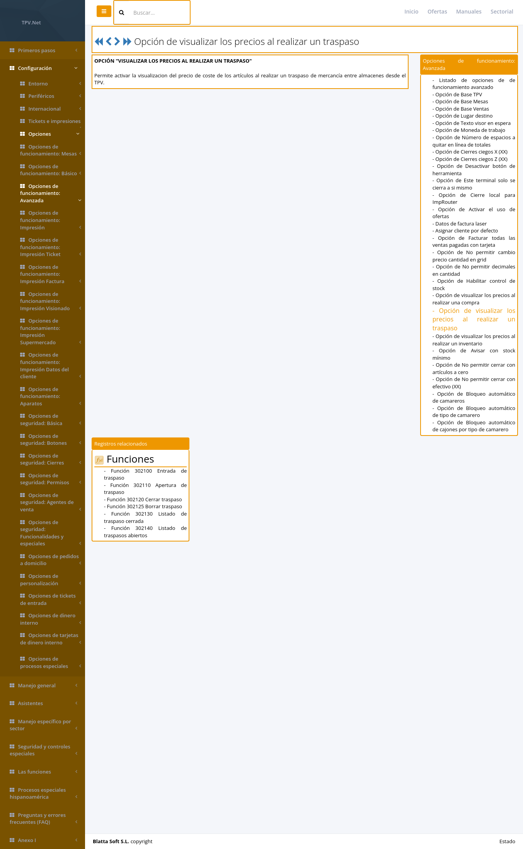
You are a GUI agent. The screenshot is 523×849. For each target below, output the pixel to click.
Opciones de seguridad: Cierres (50, 459)
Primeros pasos (43, 50)
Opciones (49, 134)
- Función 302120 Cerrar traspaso (143, 499)
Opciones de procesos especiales (50, 662)
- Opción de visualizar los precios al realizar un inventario (474, 340)
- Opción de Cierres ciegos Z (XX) (470, 158)
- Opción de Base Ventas (461, 108)
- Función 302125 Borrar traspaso (143, 506)
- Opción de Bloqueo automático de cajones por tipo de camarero (474, 426)
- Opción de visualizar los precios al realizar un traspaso (474, 319)
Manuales (469, 11)
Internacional (50, 109)
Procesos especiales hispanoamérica (43, 793)
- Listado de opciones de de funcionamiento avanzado (474, 84)
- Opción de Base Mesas (460, 101)
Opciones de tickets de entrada (50, 599)
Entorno (50, 83)
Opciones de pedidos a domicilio (50, 560)
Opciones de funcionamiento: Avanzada (50, 193)
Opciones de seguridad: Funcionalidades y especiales (50, 533)
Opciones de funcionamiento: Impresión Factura (50, 274)
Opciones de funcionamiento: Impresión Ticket (50, 247)
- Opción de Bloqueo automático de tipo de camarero (474, 412)
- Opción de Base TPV (457, 94)
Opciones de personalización (50, 579)
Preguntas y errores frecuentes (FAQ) (43, 818)
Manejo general (43, 685)
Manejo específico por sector (43, 725)
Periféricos (50, 96)
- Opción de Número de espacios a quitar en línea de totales (474, 141)
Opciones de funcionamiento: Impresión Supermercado (50, 331)
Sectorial (502, 11)
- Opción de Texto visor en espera (472, 123)
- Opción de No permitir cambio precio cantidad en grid (474, 256)
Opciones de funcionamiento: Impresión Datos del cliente (50, 365)
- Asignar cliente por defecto (465, 230)
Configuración (43, 68)
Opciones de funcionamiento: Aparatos (50, 396)
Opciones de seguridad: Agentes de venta (50, 502)
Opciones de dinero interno (50, 619)
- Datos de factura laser (460, 223)
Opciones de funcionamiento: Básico (50, 170)
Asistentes (43, 703)
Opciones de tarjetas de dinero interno (50, 639)
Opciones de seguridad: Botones (50, 439)
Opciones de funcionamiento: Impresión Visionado (50, 301)
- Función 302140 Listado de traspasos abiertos (145, 531)
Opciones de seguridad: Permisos (50, 479)
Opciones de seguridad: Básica (50, 419)
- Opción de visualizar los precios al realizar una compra (474, 299)
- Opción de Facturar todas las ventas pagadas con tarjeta (474, 241)
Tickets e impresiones (50, 123)
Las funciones (43, 772)
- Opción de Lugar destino (463, 115)
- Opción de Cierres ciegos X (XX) (470, 151)
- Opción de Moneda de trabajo (469, 129)
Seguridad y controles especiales (43, 750)
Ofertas (437, 11)
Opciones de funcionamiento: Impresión (50, 220)
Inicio (411, 11)
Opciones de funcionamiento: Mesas (50, 150)
